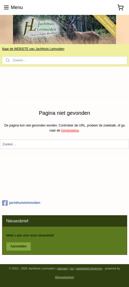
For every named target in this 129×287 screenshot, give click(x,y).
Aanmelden (18, 246)
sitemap (62, 268)
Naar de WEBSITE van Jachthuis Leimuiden (33, 49)
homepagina (70, 131)
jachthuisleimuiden (21, 203)
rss (72, 268)
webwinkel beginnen (89, 268)
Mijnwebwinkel (64, 277)
